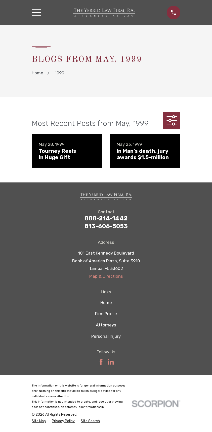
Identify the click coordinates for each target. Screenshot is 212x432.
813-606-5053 (106, 226)
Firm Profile (106, 313)
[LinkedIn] (111, 362)
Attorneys (106, 324)
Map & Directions (106, 276)
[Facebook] (101, 362)
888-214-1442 (106, 218)
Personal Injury (106, 336)
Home (106, 302)
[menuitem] (39, 421)
